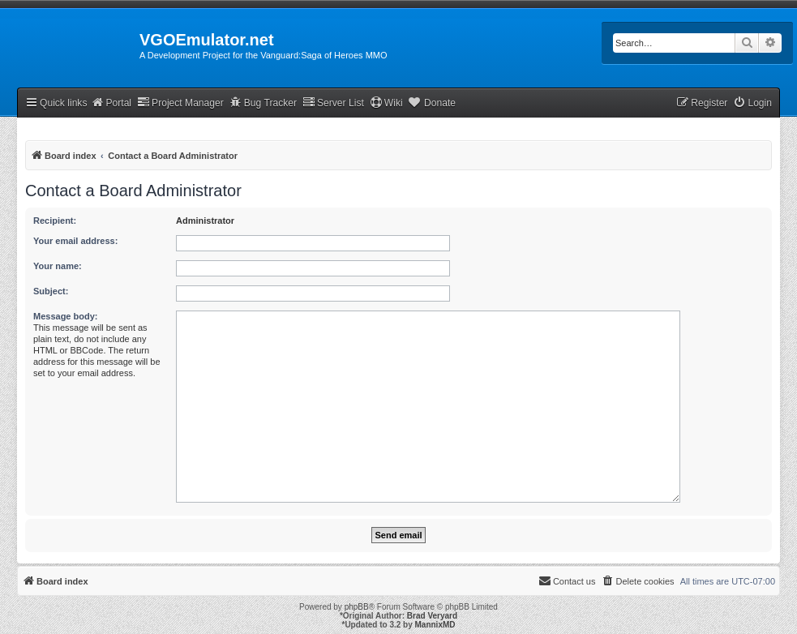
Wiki (386, 102)
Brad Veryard (432, 615)
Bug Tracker (263, 102)
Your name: (57, 266)
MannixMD (435, 624)
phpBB (357, 606)
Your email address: (75, 241)
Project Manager (180, 102)
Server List (333, 102)
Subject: (50, 291)
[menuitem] (752, 103)
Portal (111, 102)
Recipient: (54, 220)
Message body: (65, 316)
